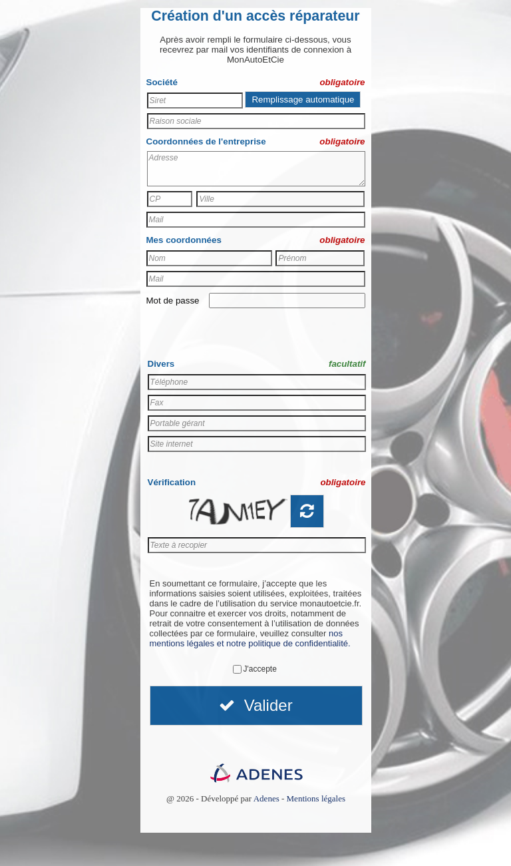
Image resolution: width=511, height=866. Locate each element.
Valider (255, 705)
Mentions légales (316, 798)
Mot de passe (173, 301)
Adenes (266, 798)
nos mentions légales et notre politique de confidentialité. (250, 638)
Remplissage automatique (303, 100)
